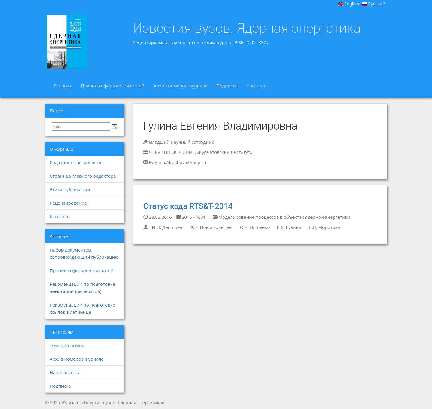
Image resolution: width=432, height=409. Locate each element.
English (348, 4)
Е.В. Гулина (289, 227)
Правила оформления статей (112, 86)
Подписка (227, 86)
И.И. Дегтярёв (167, 227)
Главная (63, 86)
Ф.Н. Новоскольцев (211, 227)
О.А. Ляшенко (254, 227)
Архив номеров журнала (181, 86)
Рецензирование (68, 203)
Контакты (257, 86)
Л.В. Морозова (324, 227)
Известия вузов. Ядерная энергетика (247, 28)
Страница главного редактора (83, 176)
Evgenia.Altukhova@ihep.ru (177, 162)
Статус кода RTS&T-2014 (188, 206)
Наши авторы (65, 372)
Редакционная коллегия (76, 162)
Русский (374, 4)
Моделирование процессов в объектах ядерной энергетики (281, 217)
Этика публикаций (70, 189)
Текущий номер (67, 345)
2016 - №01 (191, 217)
